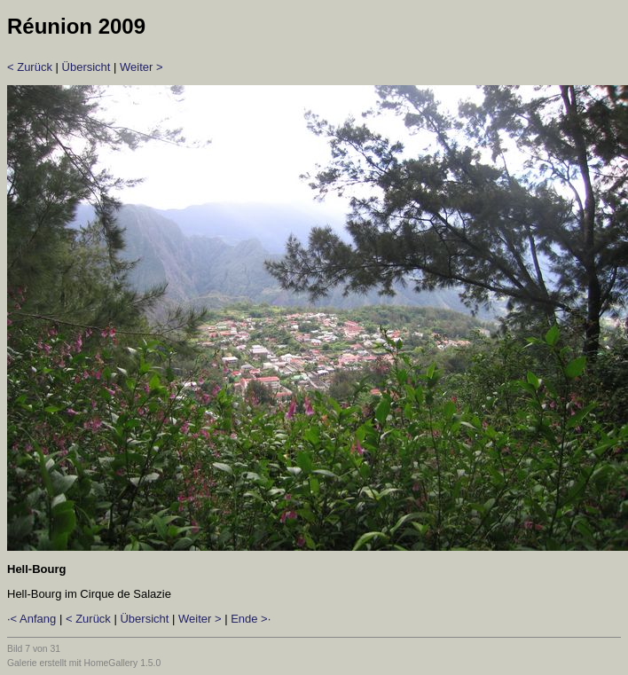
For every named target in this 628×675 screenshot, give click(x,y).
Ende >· (251, 618)
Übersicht (86, 67)
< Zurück (29, 67)
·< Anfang (31, 618)
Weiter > (141, 67)
